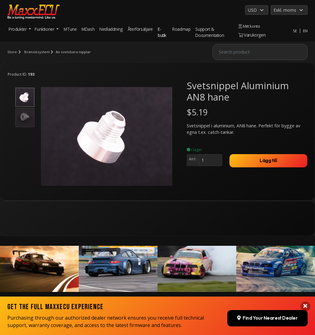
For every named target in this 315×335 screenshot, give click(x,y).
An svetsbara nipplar (73, 51)
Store (12, 51)
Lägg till (268, 161)
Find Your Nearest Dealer (266, 303)
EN (305, 31)
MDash (88, 29)
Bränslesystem (37, 51)
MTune (70, 29)
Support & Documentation (209, 32)
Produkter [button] (18, 29)
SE (295, 31)
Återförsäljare (140, 29)
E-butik (162, 32)
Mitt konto (248, 26)
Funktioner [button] (45, 29)
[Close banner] (305, 292)
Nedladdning (111, 29)
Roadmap (181, 29)
